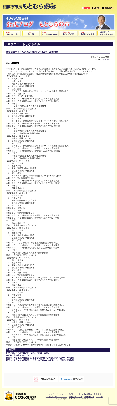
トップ (51, 394)
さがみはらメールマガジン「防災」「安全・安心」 (28, 353)
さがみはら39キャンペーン (17, 355)
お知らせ (106, 59)
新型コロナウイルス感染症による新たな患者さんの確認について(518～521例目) (40, 360)
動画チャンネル (75, 397)
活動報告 (97, 394)
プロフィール (61, 394)
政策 (71, 394)
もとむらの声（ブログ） (56, 397)
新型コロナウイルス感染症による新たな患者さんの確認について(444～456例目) (40, 358)
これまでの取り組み (83, 394)
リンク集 (99, 397)
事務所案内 (89, 397)
